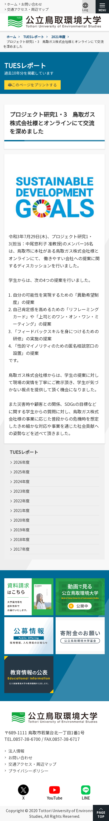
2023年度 (21, 491)
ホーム (12, 4)
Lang (85, 7)
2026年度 (21, 462)
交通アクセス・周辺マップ (28, 9)
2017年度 (21, 549)
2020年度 (21, 520)
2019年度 (21, 529)
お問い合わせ (31, 4)
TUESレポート (33, 36)
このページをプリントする (32, 84)
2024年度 (21, 481)
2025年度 (21, 471)
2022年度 (21, 500)
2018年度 (21, 539)
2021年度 (58, 36)
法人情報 (16, 751)
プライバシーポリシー (28, 771)
